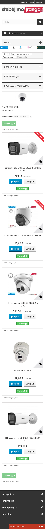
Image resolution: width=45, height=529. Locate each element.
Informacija (11, 76)
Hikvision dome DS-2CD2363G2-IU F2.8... (22, 304)
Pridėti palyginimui (13, 195)
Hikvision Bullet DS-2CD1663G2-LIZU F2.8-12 (22, 439)
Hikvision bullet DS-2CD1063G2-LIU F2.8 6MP (22, 169)
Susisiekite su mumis (27, 2)
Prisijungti (39, 2)
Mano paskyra (9, 507)
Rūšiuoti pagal (7, 116)
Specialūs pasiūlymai (16, 85)
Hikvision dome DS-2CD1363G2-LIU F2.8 (22, 236)
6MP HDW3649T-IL (22, 371)
